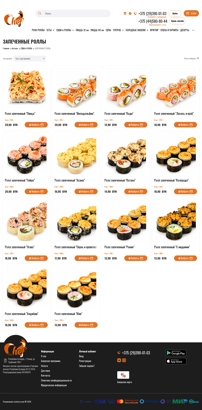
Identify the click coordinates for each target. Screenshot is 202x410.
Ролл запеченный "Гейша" (20, 180)
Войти (175, 13)
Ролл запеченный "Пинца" (20, 113)
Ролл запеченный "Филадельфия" (74, 113)
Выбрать (36, 124)
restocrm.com (19, 401)
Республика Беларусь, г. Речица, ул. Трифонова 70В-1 (21, 360)
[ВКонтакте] (119, 360)
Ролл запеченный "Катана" (120, 180)
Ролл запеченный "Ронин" (119, 247)
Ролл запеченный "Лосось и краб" (174, 113)
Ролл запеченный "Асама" (70, 180)
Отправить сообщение (157, 16)
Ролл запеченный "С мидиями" (172, 247)
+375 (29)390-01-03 (152, 13)
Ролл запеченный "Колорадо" (171, 180)
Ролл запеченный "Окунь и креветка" (76, 247)
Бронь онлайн (177, 20)
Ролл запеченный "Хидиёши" (21, 313)
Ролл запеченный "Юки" (68, 313)
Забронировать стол (157, 24)
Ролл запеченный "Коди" (119, 113)
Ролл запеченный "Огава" (19, 247)
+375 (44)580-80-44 (152, 21)
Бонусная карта (124, 382)
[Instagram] (124, 360)
